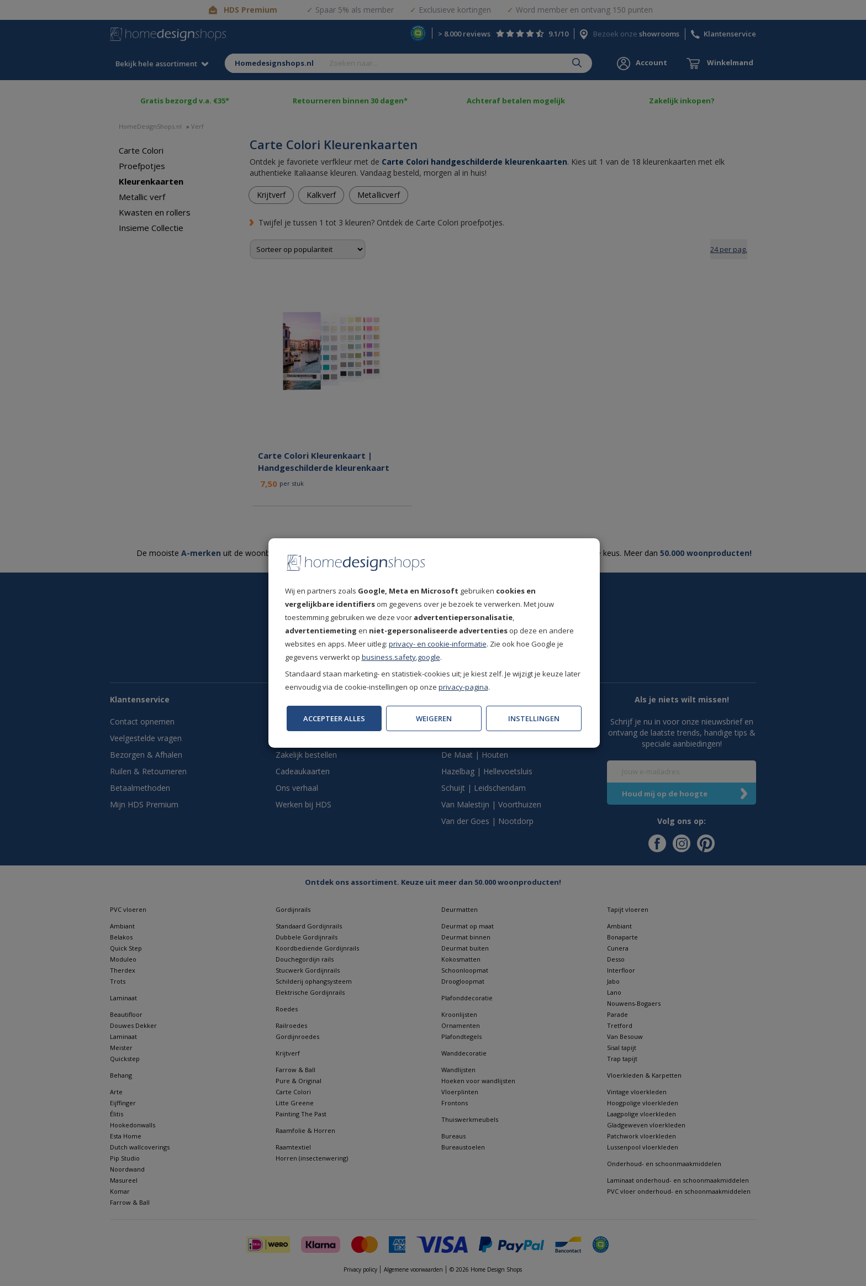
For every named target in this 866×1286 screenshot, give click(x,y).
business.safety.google (401, 657)
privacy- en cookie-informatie (438, 644)
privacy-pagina (463, 687)
